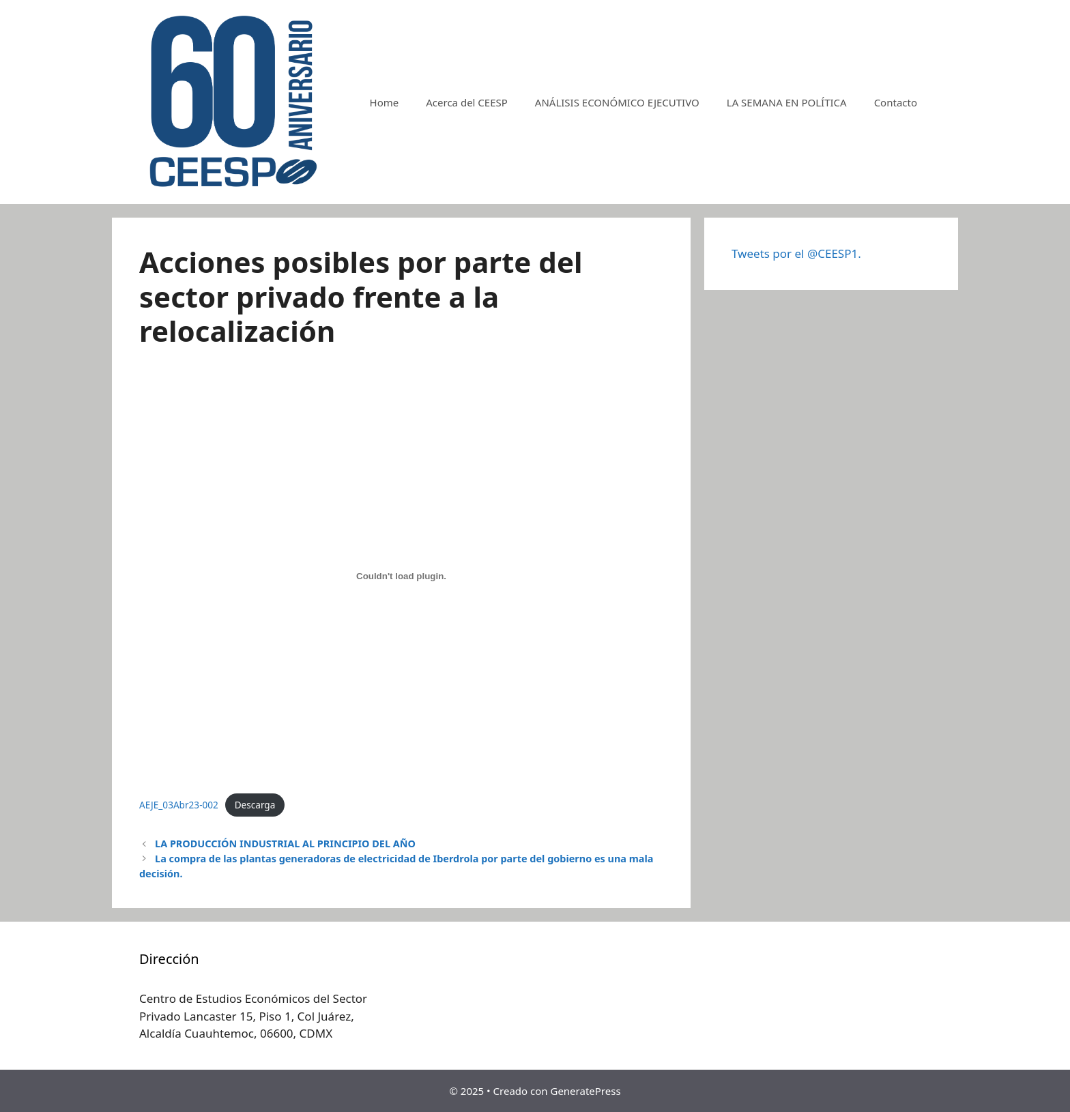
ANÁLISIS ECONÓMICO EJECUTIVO (617, 102)
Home (384, 102)
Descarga (255, 804)
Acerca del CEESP (467, 102)
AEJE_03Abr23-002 (178, 804)
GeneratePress (585, 1091)
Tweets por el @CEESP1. (796, 253)
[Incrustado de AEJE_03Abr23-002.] (401, 575)
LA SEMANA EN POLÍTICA (787, 102)
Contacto (895, 102)
